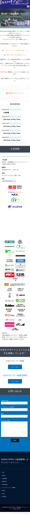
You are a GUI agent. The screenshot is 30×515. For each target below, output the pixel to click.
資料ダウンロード (15, 93)
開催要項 (2, 72)
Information (5, 487)
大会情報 (4, 481)
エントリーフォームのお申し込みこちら (16, 50)
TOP (3, 475)
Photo (3, 493)
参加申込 (4, 484)
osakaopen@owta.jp (8, 39)
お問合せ (4, 499)
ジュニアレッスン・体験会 (9, 490)
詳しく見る (15, 367)
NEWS (3, 478)
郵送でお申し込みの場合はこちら (16, 55)
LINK (3, 496)
